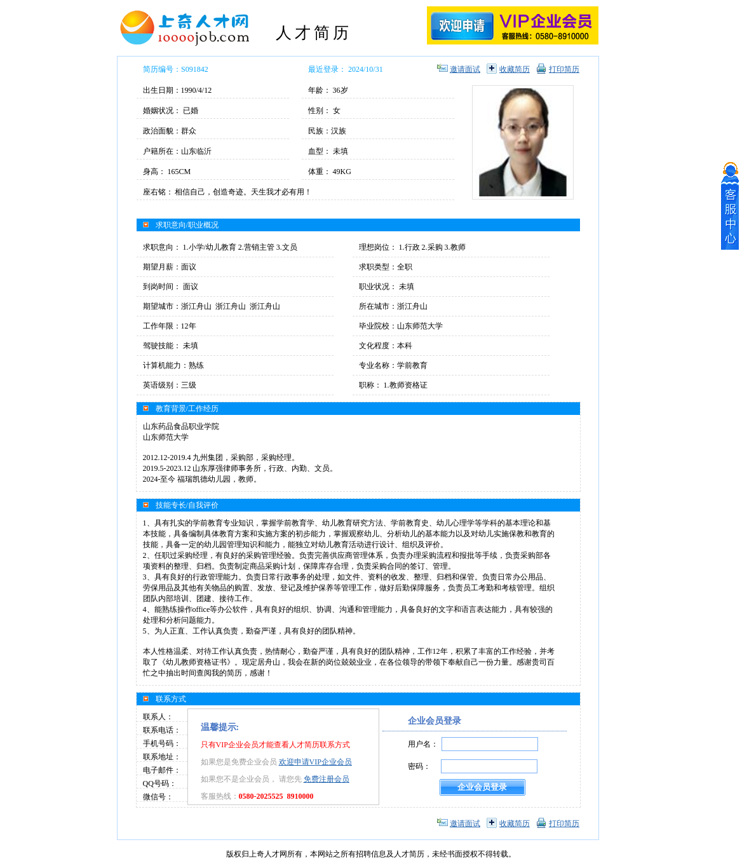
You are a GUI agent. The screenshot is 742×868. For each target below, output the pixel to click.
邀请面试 (465, 69)
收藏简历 (514, 69)
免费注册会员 (326, 779)
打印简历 (564, 69)
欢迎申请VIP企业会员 (315, 761)
